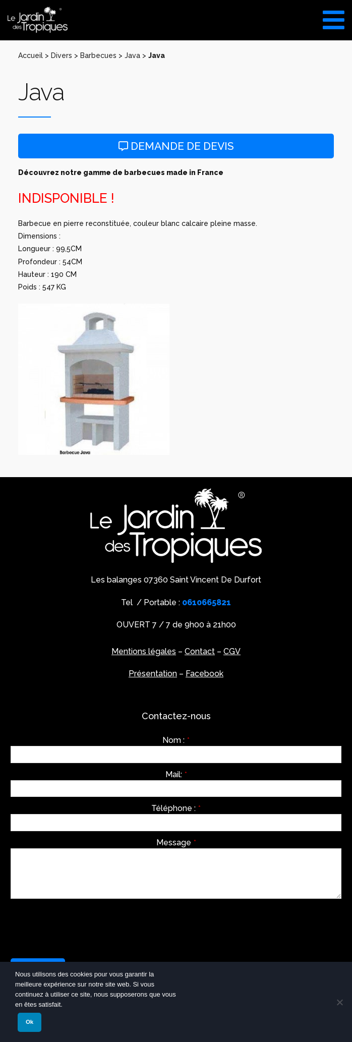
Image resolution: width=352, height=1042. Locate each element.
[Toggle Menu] (333, 16)
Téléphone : (176, 808)
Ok (29, 1022)
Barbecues (98, 55)
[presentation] (87, 926)
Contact (200, 651)
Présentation (153, 673)
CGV (232, 651)
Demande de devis (176, 146)
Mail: (176, 775)
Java (132, 55)
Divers (61, 55)
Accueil (30, 55)
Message (176, 843)
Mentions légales (143, 651)
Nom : (176, 740)
